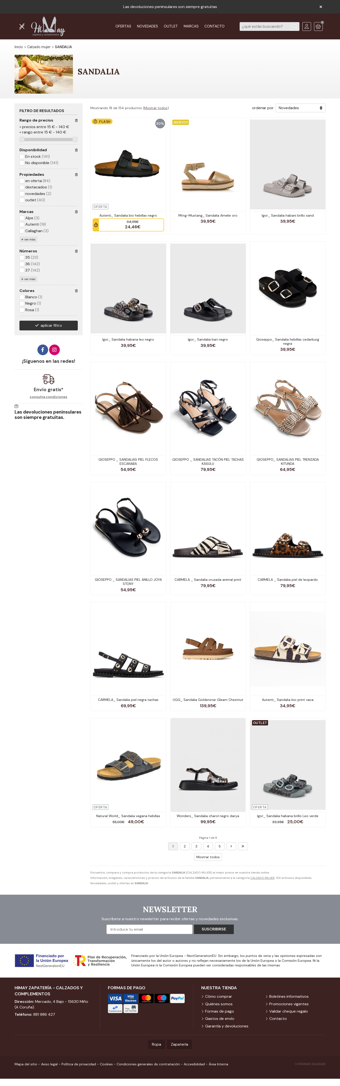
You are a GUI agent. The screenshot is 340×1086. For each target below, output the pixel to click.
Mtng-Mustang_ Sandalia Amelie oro (207, 215)
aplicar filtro (51, 325)
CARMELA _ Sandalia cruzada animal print (207, 579)
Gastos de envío (219, 1018)
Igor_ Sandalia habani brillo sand (288, 215)
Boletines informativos (289, 996)
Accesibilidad (194, 1064)
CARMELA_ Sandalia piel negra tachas (128, 700)
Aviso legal (49, 1064)
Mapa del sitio (26, 1064)
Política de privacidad (78, 1064)
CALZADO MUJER (262, 878)
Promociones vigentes (289, 1004)
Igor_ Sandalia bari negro (208, 339)
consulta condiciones (48, 397)
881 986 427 (44, 1014)
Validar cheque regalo (288, 1011)
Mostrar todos (155, 108)
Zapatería (179, 1044)
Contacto (278, 1018)
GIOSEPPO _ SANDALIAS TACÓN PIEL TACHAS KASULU (208, 461)
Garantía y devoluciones (226, 1026)
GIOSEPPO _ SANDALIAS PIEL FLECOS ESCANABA (128, 461)
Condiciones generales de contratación (148, 1064)
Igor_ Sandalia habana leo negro (128, 339)
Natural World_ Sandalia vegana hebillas (128, 816)
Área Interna (218, 1064)
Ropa (156, 1044)
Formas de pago (219, 1011)
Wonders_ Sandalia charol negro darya (208, 816)
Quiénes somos (219, 1004)
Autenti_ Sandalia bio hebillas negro (128, 215)
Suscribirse (214, 929)
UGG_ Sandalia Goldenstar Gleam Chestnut (208, 700)
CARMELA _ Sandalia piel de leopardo (288, 579)
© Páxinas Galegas (310, 1064)
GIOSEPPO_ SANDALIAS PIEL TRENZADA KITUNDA (288, 461)
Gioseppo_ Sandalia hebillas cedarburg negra (287, 341)
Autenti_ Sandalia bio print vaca (288, 700)
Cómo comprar (218, 996)
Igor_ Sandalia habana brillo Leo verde (287, 816)
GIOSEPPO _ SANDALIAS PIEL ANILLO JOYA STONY (128, 581)
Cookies (106, 1064)
